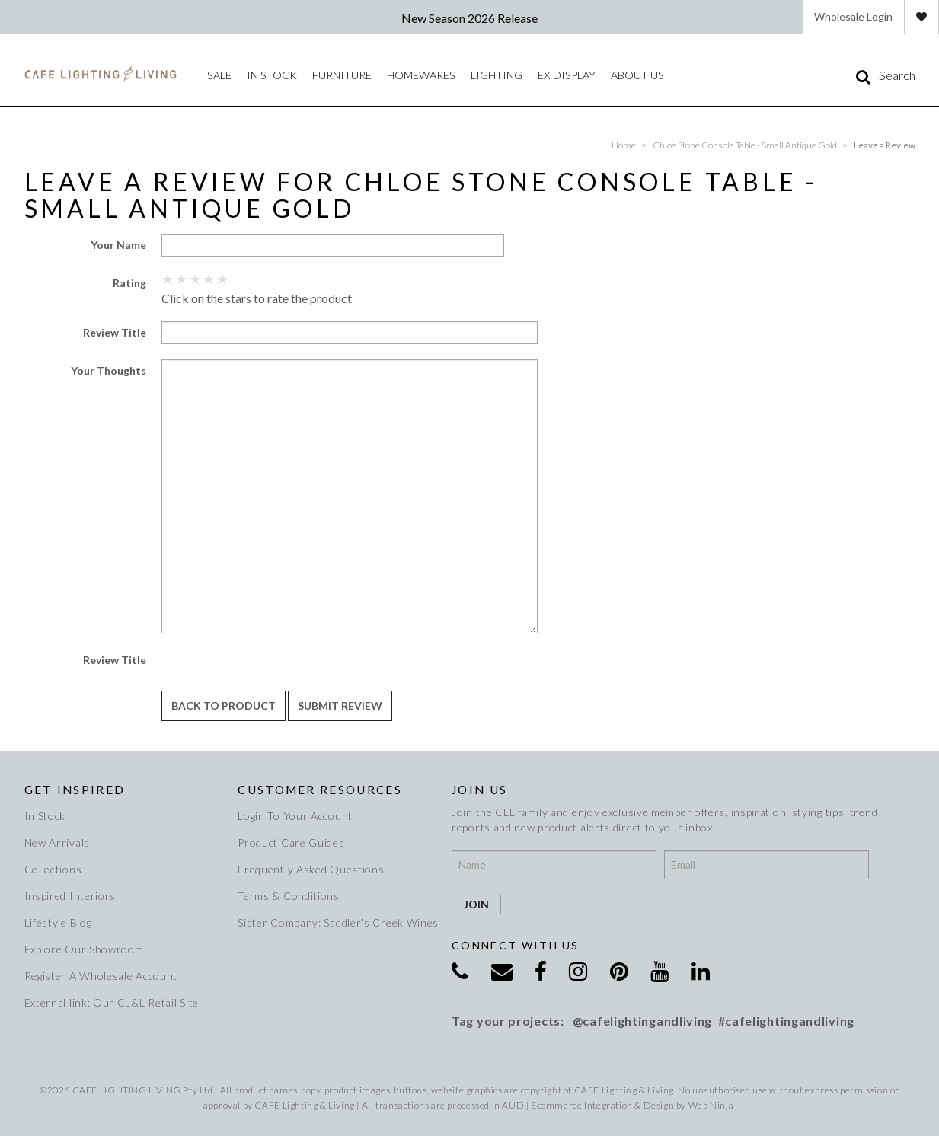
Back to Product (223, 705)
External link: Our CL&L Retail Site (112, 1002)
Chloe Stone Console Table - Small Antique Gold (745, 145)
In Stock (45, 815)
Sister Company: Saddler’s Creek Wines (335, 922)
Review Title (114, 332)
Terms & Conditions (289, 895)
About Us (633, 75)
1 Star (168, 279)
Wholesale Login (853, 16)
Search (897, 75)
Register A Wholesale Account (101, 975)
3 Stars (196, 279)
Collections (53, 869)
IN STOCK (270, 75)
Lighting (494, 75)
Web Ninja (710, 1105)
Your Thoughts (108, 370)
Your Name (118, 244)
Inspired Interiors (70, 895)
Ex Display (563, 75)
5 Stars (223, 279)
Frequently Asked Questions (311, 869)
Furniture (340, 75)
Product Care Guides (291, 842)
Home (624, 145)
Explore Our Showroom (84, 949)
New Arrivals (57, 842)
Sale (219, 75)
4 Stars (209, 279)
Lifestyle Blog (58, 922)
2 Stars (182, 279)
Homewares (419, 75)
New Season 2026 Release (469, 18)
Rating (129, 282)
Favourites (921, 17)
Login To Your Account (295, 815)
